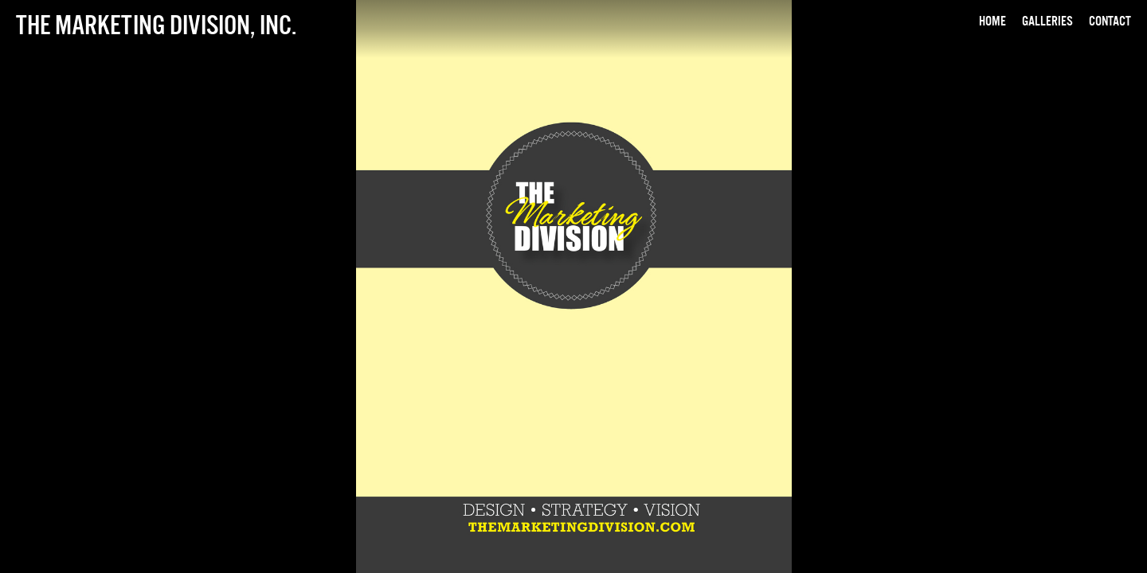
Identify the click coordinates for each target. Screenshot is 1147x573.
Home (992, 21)
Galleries (1047, 21)
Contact (1110, 21)
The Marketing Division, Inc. (156, 24)
